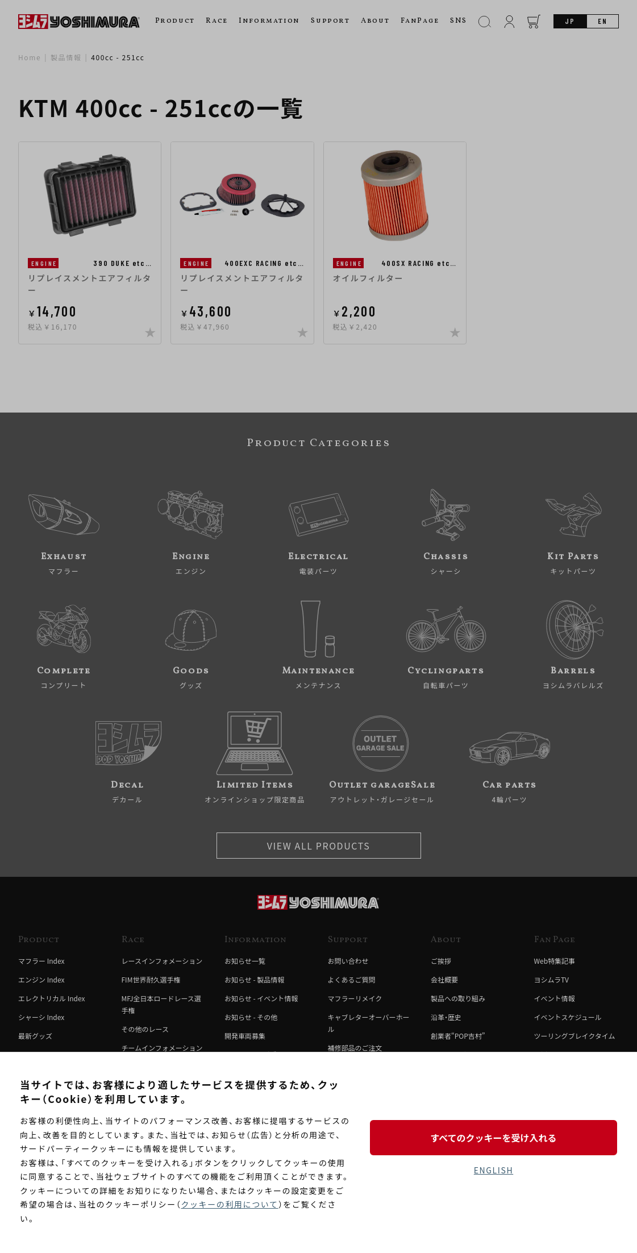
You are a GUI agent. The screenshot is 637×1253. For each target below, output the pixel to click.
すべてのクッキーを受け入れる (493, 1137)
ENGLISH (493, 1170)
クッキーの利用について (229, 1204)
